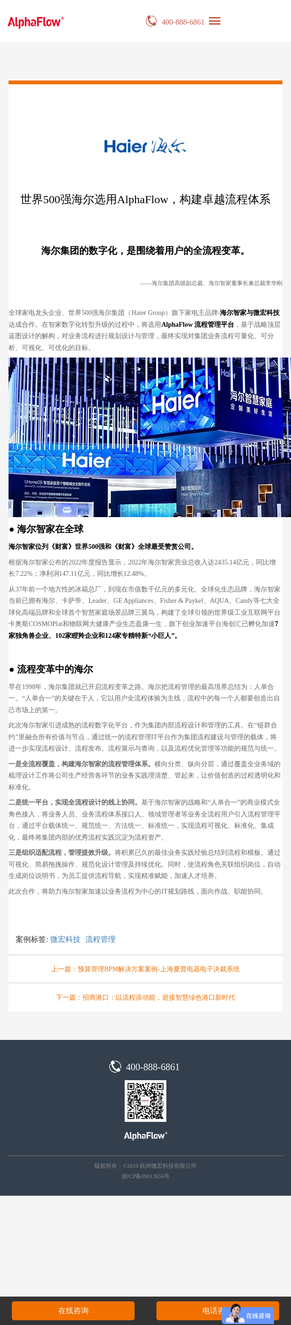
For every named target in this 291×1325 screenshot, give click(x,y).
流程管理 (100, 939)
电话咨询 (217, 1311)
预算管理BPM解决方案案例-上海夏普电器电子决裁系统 (159, 969)
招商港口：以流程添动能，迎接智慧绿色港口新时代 (158, 997)
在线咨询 (73, 1311)
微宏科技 (65, 939)
